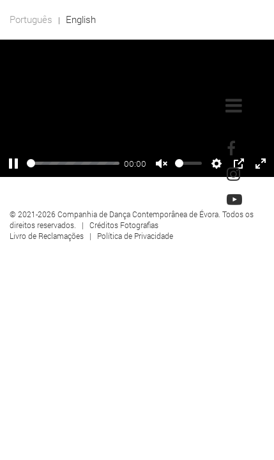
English (81, 19)
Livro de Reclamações (47, 236)
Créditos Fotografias (123, 225)
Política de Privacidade (135, 236)
